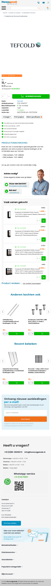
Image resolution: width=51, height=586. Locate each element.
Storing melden (11, 522)
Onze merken (8, 559)
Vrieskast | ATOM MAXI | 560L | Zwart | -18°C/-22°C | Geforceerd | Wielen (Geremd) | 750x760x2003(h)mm (27, 233)
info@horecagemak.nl (34, 452)
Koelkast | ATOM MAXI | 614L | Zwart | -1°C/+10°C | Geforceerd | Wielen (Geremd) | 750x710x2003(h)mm (30, 214)
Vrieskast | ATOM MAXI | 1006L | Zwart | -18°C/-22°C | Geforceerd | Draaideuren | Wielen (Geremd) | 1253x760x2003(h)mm (29, 252)
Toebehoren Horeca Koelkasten (15, 16)
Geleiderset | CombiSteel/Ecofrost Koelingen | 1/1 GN (11, 321)
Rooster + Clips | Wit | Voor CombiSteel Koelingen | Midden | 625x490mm (38, 370)
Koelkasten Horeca (28, 13)
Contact (5, 499)
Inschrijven (25, 419)
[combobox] (4, 96)
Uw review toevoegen (32, 283)
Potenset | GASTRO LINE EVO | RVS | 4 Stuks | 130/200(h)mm (37, 321)
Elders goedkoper (34, 117)
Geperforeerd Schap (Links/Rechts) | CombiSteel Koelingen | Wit (13, 370)
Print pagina (19, 117)
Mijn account (8, 574)
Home (5, 13)
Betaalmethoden (10, 545)
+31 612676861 (21, 476)
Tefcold (20, 101)
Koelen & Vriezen (14, 13)
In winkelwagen (31, 96)
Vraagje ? (7, 117)
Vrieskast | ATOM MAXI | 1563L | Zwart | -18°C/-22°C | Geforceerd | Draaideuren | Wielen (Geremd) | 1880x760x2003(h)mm (29, 271)
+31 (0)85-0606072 (13, 452)
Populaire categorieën (12, 567)
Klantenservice (9, 552)
